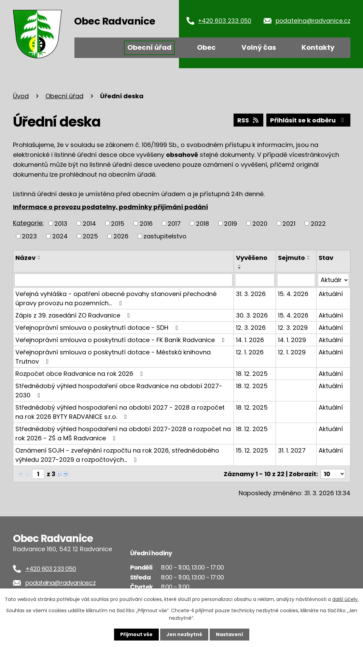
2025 (90, 236)
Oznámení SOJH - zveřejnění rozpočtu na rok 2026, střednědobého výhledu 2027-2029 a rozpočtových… (117, 455)
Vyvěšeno (251, 257)
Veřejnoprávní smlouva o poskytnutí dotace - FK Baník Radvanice (121, 340)
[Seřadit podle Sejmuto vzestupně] (308, 256)
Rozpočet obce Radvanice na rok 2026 (80, 373)
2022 (318, 223)
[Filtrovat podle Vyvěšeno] (255, 280)
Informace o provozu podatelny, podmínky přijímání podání (110, 207)
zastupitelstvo (164, 236)
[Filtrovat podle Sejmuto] (296, 280)
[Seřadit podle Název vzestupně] (39, 256)
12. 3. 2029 (293, 327)
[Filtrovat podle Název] (123, 280)
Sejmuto (291, 257)
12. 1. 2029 (292, 352)
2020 (259, 223)
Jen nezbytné (184, 634)
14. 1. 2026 (250, 340)
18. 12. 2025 (252, 373)
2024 (60, 236)
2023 (29, 236)
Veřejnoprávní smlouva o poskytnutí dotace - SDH (98, 327)
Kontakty (318, 47)
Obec (206, 47)
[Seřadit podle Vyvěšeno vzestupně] (239, 265)
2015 (117, 223)
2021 (288, 223)
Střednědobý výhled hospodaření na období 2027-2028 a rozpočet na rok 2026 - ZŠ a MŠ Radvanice (123, 433)
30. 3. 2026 (252, 315)
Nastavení (229, 634)
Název (25, 257)
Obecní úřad (149, 47)
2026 (120, 236)
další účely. (345, 599)
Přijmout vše (136, 634)
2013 (60, 223)
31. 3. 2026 (251, 294)
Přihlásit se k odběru (308, 120)
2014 (89, 223)
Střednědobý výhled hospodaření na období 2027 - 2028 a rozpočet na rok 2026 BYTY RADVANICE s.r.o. (120, 412)
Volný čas (258, 47)
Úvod (96, 48)
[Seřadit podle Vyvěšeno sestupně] (239, 268)
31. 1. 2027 (292, 450)
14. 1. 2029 (292, 340)
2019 (230, 223)
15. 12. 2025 (252, 450)
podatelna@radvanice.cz (313, 21)
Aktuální (331, 294)
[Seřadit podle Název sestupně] (39, 259)
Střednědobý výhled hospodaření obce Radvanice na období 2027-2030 (118, 390)
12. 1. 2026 (250, 352)
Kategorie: (28, 223)
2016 (146, 223)
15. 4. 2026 (293, 294)
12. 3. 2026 (251, 327)
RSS (248, 120)
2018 (202, 223)
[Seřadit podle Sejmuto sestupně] (308, 259)
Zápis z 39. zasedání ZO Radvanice (74, 315)
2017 (174, 223)
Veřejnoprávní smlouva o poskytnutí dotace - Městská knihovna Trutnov (113, 357)
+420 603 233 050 (224, 21)
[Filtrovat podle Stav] (333, 280)
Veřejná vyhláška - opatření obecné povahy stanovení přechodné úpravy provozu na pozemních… (116, 298)
